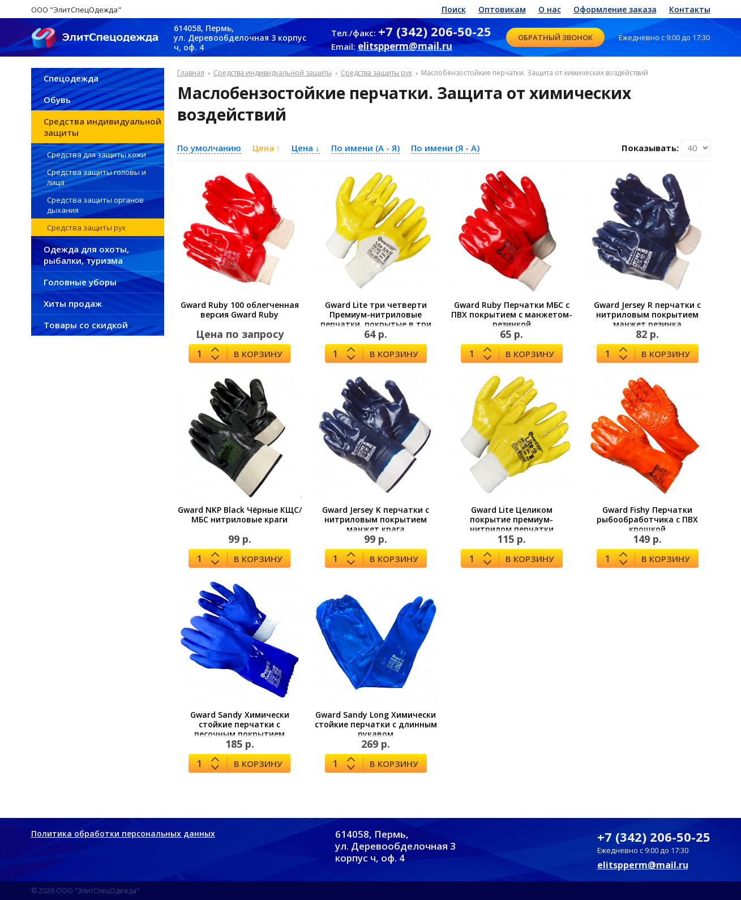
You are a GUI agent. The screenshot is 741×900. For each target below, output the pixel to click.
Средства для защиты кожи (96, 154)
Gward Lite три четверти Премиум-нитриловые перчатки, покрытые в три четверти (375, 319)
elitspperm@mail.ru (405, 46)
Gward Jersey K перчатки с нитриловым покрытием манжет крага (375, 519)
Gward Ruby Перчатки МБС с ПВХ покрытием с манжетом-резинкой (511, 314)
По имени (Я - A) (445, 147)
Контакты (689, 9)
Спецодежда (71, 78)
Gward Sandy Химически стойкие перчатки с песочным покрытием (239, 724)
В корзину (258, 353)
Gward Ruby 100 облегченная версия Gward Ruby (240, 309)
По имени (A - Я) (365, 147)
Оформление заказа (615, 9)
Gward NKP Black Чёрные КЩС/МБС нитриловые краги (240, 514)
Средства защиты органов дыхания (95, 205)
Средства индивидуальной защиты (102, 126)
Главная (190, 73)
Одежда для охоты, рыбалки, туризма (86, 254)
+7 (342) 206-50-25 (434, 31)
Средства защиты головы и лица (96, 177)
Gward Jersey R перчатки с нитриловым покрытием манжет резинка (647, 314)
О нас (549, 9)
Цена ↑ (266, 147)
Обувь (57, 99)
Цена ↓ (306, 147)
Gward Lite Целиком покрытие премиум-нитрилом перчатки (512, 519)
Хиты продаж (73, 303)
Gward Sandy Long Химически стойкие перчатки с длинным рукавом (376, 724)
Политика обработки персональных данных (123, 833)
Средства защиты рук (86, 227)
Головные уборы (80, 282)
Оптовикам (502, 9)
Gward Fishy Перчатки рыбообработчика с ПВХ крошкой (647, 519)
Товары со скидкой (86, 325)
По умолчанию (209, 147)
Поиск (454, 9)
